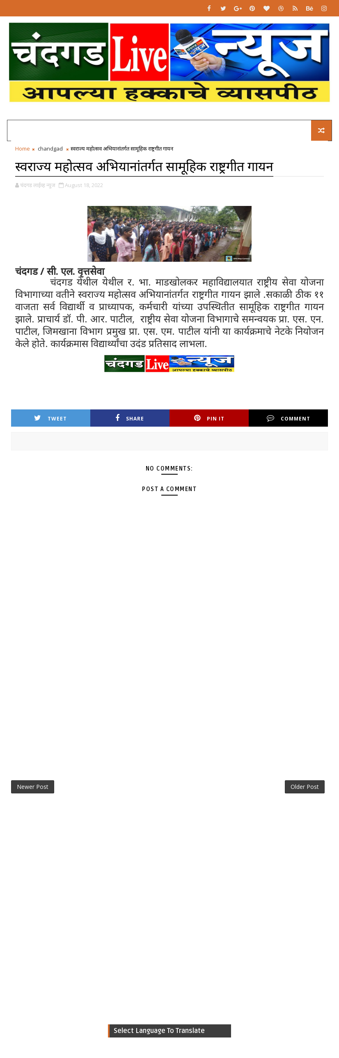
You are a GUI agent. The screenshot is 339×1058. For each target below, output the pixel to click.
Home (22, 148)
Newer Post (32, 787)
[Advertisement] (169, 701)
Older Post (305, 787)
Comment (288, 418)
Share (129, 418)
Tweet (50, 418)
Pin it (209, 418)
